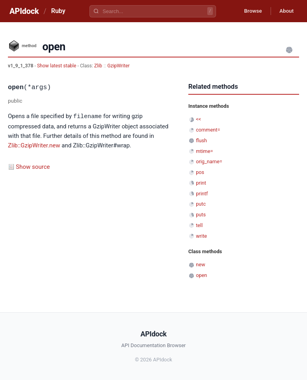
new (200, 264)
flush (201, 140)
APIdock (24, 11)
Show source (33, 166)
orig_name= (209, 161)
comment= (208, 130)
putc (201, 204)
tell (199, 225)
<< (198, 119)
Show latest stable (57, 66)
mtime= (204, 151)
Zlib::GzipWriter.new (34, 145)
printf (202, 194)
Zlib (98, 66)
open (201, 275)
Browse (249, 11)
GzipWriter (118, 66)
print (201, 183)
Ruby (58, 11)
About (285, 11)
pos (200, 172)
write (201, 236)
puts (201, 215)
